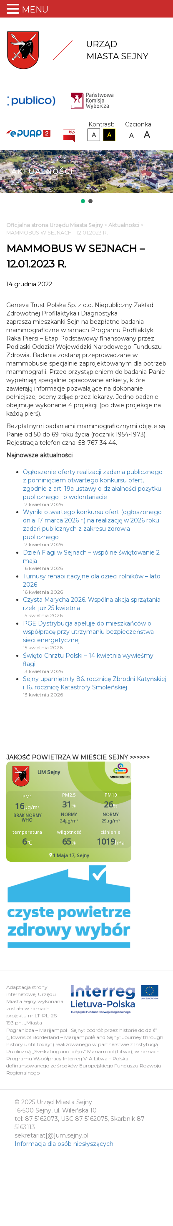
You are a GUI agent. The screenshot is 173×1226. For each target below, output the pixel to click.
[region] (86, 177)
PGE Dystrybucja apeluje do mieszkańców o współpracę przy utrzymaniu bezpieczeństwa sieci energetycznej (88, 632)
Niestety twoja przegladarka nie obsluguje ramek (89, 812)
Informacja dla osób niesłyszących (64, 1144)
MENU (35, 10)
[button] (83, 201)
